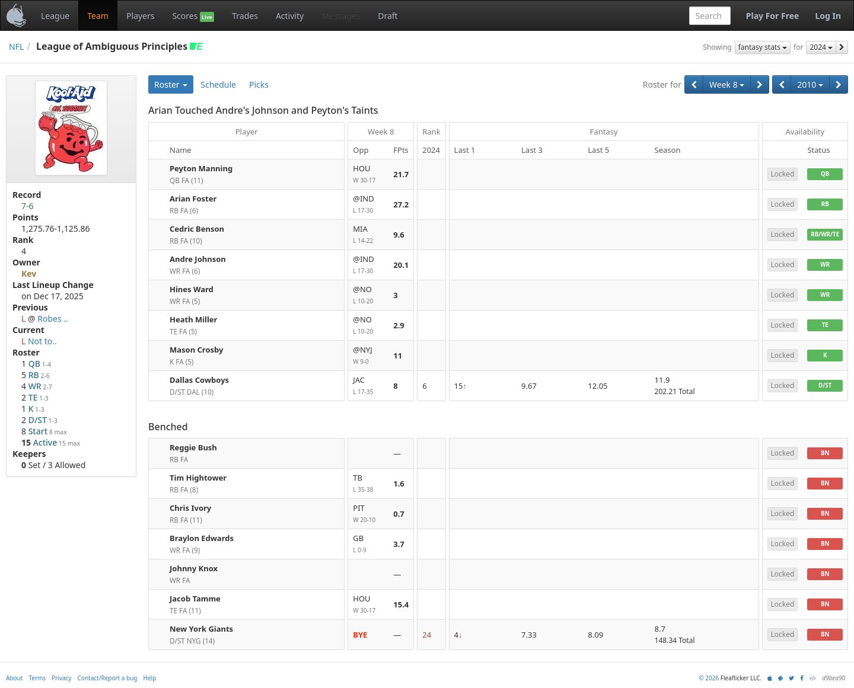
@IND (368, 204)
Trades (245, 15)
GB (368, 544)
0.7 (398, 513)
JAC (368, 386)
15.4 (401, 604)
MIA (368, 235)
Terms (37, 678)
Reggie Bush (193, 447)
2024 (821, 47)
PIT (368, 514)
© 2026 (709, 678)
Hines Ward (192, 289)
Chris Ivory (190, 508)
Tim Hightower (198, 477)
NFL (16, 46)
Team (98, 15)
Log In (828, 15)
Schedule (218, 84)
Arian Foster (193, 198)
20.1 (401, 265)
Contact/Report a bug (108, 678)
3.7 (398, 544)
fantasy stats (762, 47)
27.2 (401, 204)
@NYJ (368, 355)
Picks (259, 84)
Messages (340, 15)
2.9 (398, 325)
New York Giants (201, 628)
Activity (290, 15)
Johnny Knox (194, 568)
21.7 (401, 174)
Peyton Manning (201, 168)
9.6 (398, 234)
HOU (368, 174)
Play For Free (772, 15)
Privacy (61, 678)
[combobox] (710, 16)
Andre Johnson (198, 259)
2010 (810, 84)
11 (397, 355)
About (14, 678)
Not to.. (42, 341)
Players (140, 15)
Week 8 (726, 84)
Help (150, 678)
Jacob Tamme (195, 598)
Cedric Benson (197, 228)
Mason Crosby (196, 349)
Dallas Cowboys (199, 380)
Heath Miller (193, 319)
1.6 (398, 483)
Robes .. (52, 318)
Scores (193, 16)
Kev (28, 273)
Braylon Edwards (202, 538)
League (55, 15)
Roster (170, 84)
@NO (368, 295)
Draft (387, 15)
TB (368, 483)
